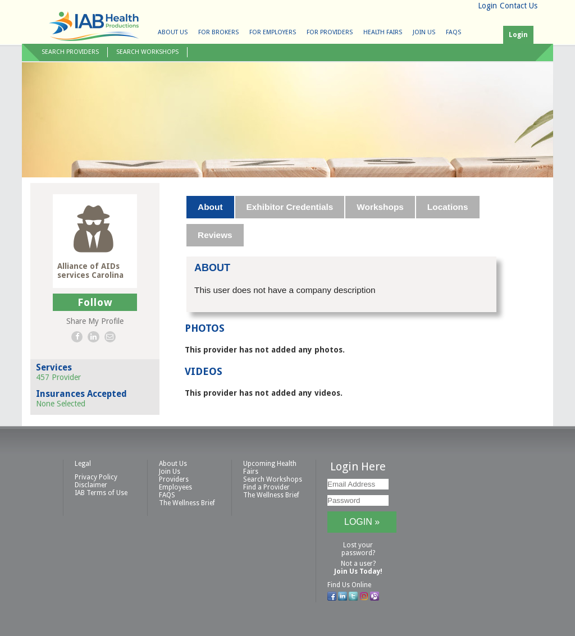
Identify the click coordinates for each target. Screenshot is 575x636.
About (210, 207)
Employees (175, 487)
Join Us (424, 32)
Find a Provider (266, 487)
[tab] (210, 207)
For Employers (272, 32)
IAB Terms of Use (101, 493)
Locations (447, 207)
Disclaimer (91, 485)
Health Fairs (382, 32)
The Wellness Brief (187, 503)
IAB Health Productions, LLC (94, 26)
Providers (174, 479)
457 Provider (58, 377)
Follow (95, 302)
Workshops (380, 207)
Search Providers (70, 52)
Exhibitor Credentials (290, 207)
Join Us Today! (358, 571)
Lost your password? (358, 549)
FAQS (453, 32)
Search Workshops (147, 52)
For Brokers (218, 32)
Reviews (215, 235)
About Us (173, 32)
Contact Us (518, 5)
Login (487, 5)
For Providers (330, 32)
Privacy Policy (96, 477)
